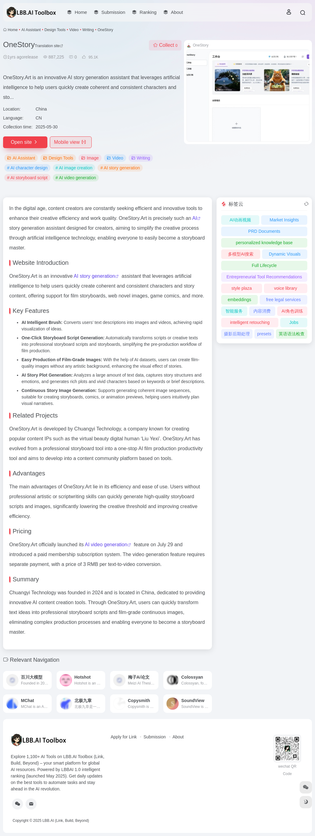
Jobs (293, 322)
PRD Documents (264, 231)
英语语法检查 (292, 333)
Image (90, 157)
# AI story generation (120, 167)
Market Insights (284, 219)
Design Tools (54, 30)
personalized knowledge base (264, 242)
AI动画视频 (240, 219)
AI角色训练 (292, 311)
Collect (165, 45)
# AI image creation (74, 167)
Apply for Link (124, 736)
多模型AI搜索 (240, 254)
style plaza (241, 288)
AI (194, 218)
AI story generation (94, 276)
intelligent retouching (249, 322)
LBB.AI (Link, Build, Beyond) (65, 820)
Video (73, 30)
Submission (154, 736)
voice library (285, 288)
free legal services (283, 299)
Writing (88, 30)
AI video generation (106, 544)
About (178, 736)
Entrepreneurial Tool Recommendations (264, 276)
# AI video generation (76, 177)
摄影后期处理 (237, 333)
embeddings (239, 299)
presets (264, 333)
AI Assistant (31, 30)
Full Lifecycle (264, 265)
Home (13, 30)
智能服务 (234, 311)
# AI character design (27, 167)
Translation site (49, 46)
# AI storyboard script (27, 177)
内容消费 (262, 311)
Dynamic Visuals (285, 254)
